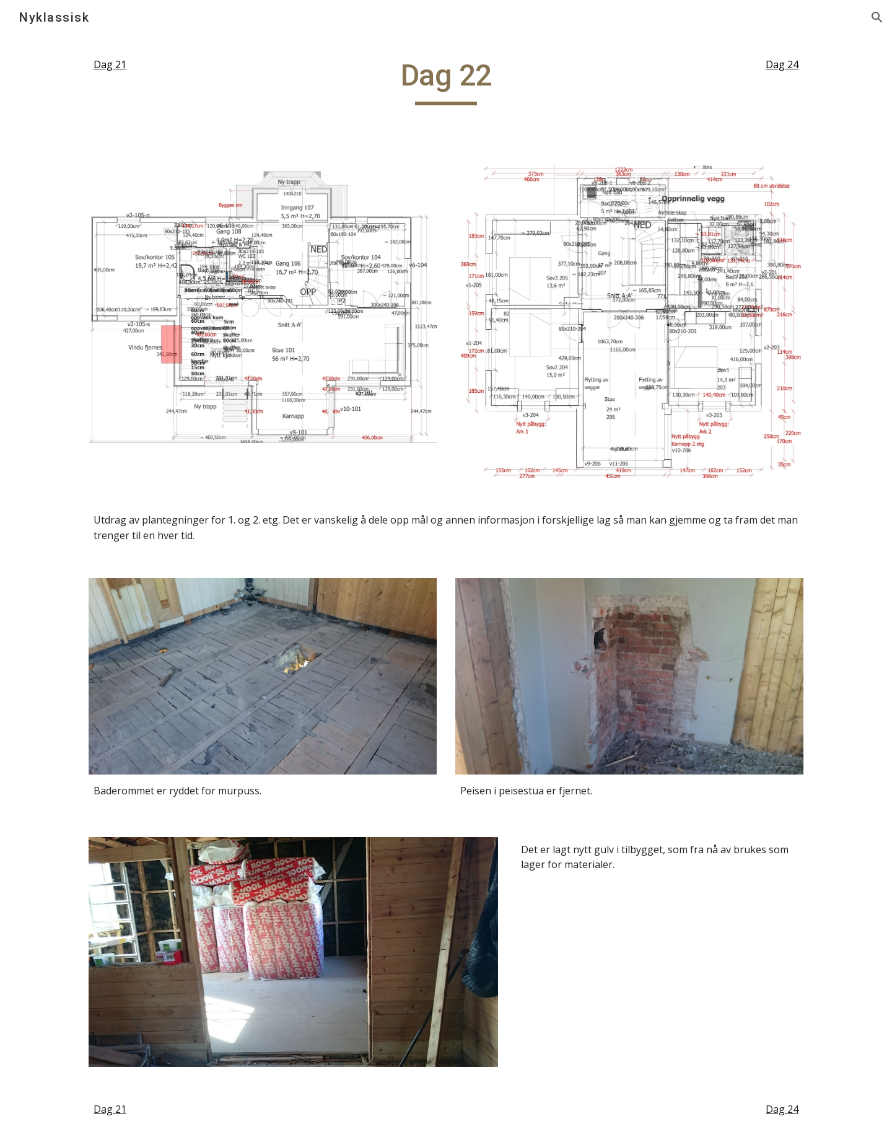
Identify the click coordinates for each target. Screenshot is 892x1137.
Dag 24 (782, 64)
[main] (171, 64)
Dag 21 (110, 64)
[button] (877, 17)
